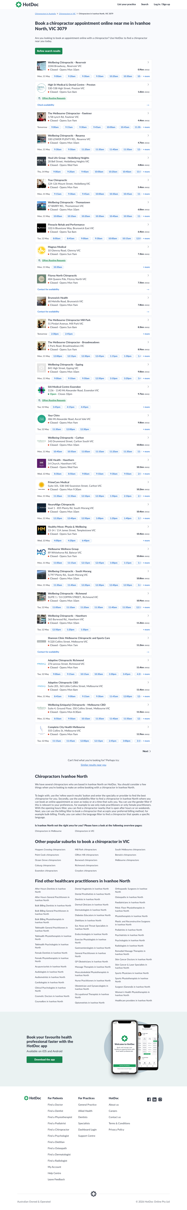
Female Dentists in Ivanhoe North (51, 953)
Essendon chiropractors (46, 871)
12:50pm (99, 378)
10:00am (111, 127)
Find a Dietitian (56, 1142)
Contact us (115, 1117)
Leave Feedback (56, 1179)
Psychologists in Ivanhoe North (130, 940)
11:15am (72, 563)
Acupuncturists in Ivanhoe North (50, 967)
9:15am (69, 127)
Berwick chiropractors (125, 855)
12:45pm (99, 356)
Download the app (44, 1059)
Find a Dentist (55, 1111)
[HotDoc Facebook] (149, 1099)
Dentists (82, 1117)
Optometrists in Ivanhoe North (90, 1003)
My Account (54, 1167)
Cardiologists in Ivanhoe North (49, 983)
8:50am (71, 474)
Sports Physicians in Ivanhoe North (132, 973)
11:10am (100, 452)
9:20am (71, 76)
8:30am (57, 474)
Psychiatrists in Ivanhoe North (129, 935)
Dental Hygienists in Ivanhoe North (92, 889)
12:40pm (71, 518)
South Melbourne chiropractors (130, 850)
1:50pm (113, 496)
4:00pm (57, 541)
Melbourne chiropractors (127, 860)
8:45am (70, 239)
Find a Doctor (55, 1105)
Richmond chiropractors (86, 865)
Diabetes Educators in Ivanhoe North (93, 915)
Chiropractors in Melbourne (48, 831)
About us (114, 1105)
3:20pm (127, 378)
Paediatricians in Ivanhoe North (130, 903)
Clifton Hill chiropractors (86, 855)
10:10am (72, 216)
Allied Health (85, 1111)
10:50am (128, 216)
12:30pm (85, 356)
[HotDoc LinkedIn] (154, 1099)
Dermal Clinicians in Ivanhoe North (91, 905)
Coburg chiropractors (45, 865)
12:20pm (57, 518)
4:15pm (70, 407)
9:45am (97, 127)
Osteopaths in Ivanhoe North (129, 897)
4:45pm (84, 407)
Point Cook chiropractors (47, 855)
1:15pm (113, 356)
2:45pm (69, 334)
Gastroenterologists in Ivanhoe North (92, 948)
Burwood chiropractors (86, 860)
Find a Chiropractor (58, 1129)
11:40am (114, 149)
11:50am (128, 149)
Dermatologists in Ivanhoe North (90, 910)
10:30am (128, 76)
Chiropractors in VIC (67, 14)
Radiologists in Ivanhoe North (129, 946)
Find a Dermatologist (59, 1154)
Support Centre (86, 1136)
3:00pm (126, 741)
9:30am (85, 76)
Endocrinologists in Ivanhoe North (91, 934)
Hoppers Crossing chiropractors (50, 850)
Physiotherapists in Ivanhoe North (131, 916)
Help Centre (54, 1173)
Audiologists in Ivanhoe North (49, 972)
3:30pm (112, 674)
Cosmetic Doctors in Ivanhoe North (52, 996)
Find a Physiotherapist (60, 1117)
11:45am (114, 696)
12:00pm (57, 356)
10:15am (126, 239)
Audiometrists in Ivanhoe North (50, 977)
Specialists (84, 1123)
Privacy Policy (116, 1129)
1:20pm (113, 518)
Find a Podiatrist (57, 1123)
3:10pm (113, 378)
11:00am (86, 452)
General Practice (87, 1105)
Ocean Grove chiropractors (48, 860)
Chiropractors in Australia (45, 14)
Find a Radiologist (57, 1161)
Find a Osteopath (57, 1148)
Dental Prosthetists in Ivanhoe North (92, 894)
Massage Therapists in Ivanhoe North (93, 967)
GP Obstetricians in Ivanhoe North (91, 962)
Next (145, 751)
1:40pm (127, 518)
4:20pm (71, 541)
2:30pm (55, 334)
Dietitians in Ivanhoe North (88, 921)
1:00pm (99, 518)
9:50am (99, 76)
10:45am (125, 127)
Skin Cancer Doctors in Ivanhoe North (133, 959)
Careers (113, 1111)
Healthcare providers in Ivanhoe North (133, 1001)
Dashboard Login (87, 1129)
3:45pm (56, 407)
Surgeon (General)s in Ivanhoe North (132, 987)
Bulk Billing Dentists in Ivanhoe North (53, 906)
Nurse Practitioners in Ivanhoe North (93, 981)
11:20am (86, 149)
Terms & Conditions (119, 1123)
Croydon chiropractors (86, 871)
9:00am (57, 76)
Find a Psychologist (58, 1136)
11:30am (139, 127)
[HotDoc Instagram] (160, 1099)
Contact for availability (93, 289)
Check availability (93, 105)
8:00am (56, 239)
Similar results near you (93, 765)
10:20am (114, 76)
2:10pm (127, 496)
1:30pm (127, 356)
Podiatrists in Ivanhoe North (128, 930)
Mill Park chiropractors (86, 850)
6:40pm (85, 541)
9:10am (71, 378)
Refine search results (48, 51)
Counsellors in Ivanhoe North (49, 1001)
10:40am (127, 172)
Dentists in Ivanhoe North (87, 899)
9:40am (85, 172)
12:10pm (85, 496)
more (146, 76)
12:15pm (71, 356)
